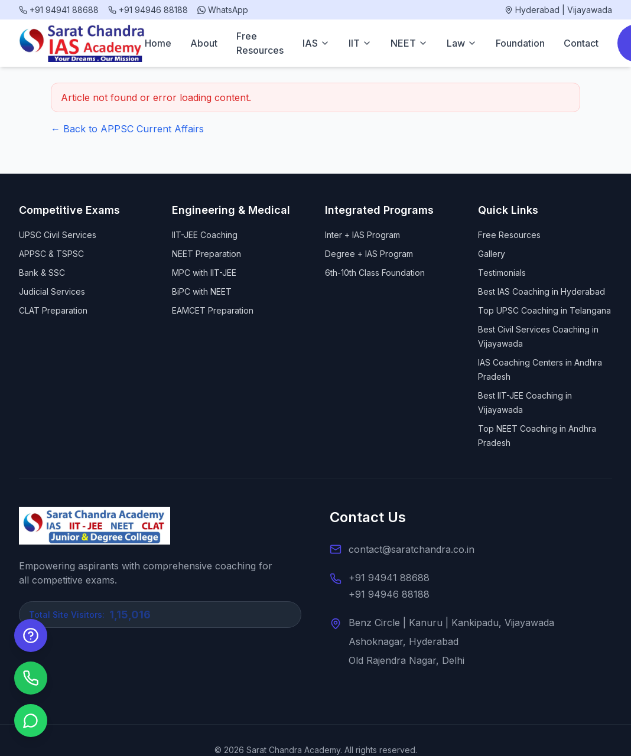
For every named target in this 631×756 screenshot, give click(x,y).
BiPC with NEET (202, 291)
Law (462, 43)
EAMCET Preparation (212, 310)
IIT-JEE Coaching (205, 235)
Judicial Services (52, 291)
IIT (360, 43)
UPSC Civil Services (57, 235)
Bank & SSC (42, 273)
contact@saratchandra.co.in (411, 549)
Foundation (520, 43)
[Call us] (30, 678)
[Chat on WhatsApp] (30, 720)
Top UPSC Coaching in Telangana (544, 310)
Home (158, 43)
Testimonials (502, 273)
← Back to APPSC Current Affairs (127, 129)
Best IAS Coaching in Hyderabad (541, 291)
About (203, 43)
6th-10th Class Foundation (375, 273)
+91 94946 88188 (389, 594)
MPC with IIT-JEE (204, 273)
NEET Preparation (206, 254)
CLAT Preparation (53, 310)
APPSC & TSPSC (51, 254)
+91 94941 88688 (389, 578)
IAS (316, 43)
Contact (581, 43)
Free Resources (260, 43)
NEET (409, 43)
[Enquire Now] (30, 635)
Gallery (491, 254)
